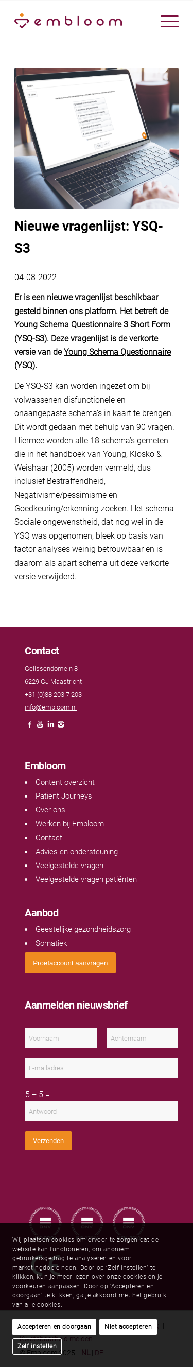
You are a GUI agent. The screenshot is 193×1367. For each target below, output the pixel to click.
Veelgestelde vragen (69, 865)
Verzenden (48, 1141)
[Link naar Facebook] (30, 727)
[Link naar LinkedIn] (50, 727)
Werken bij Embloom (70, 823)
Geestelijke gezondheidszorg (83, 929)
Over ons (50, 810)
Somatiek (51, 943)
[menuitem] (164, 21)
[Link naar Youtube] (40, 727)
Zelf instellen (37, 1346)
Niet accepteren (128, 1326)
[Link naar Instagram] (61, 727)
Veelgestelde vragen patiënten (86, 879)
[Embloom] (80, 21)
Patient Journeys (64, 796)
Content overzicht (65, 782)
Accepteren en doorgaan (54, 1326)
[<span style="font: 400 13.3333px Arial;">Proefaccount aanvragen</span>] (70, 962)
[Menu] (164, 21)
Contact (49, 837)
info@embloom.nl (51, 707)
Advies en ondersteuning (77, 851)
